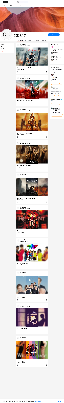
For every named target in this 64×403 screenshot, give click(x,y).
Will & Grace (20, 361)
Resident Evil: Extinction (24, 133)
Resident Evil (21, 231)
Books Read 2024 (57, 61)
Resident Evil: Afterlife (24, 165)
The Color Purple (22, 328)
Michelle (55, 52)
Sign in (58, 2)
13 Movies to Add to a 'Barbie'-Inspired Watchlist (58, 49)
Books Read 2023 (57, 53)
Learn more (38, 401)
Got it (59, 401)
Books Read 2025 (57, 57)
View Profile (57, 83)
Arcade (22, 6)
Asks (11, 6)
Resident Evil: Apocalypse (25, 100)
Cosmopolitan (56, 46)
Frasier (19, 296)
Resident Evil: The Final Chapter (26, 198)
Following (3, 46)
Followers (3, 48)
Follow (53, 35)
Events (16, 6)
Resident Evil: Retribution (24, 68)
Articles (6, 6)
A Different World (22, 263)
